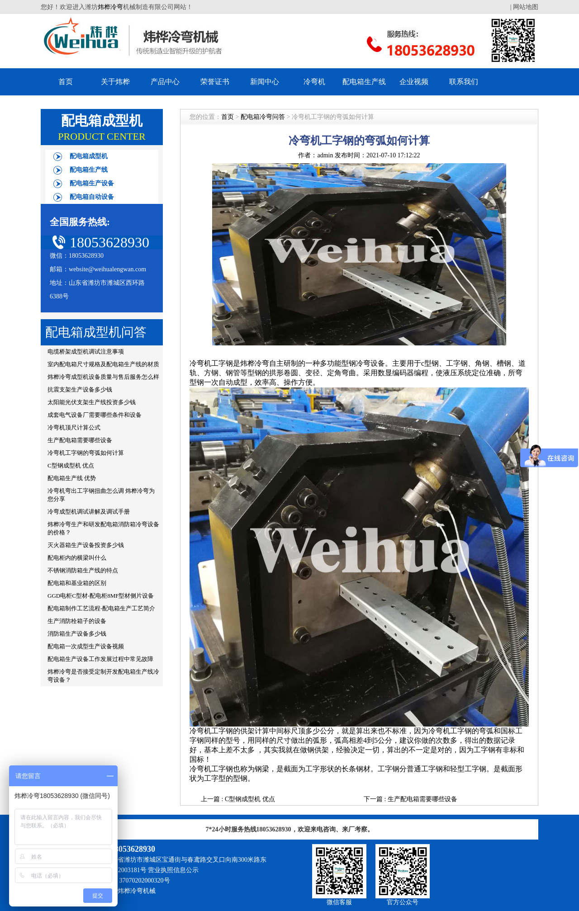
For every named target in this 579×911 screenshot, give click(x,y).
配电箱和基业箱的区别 (76, 583)
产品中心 (165, 81)
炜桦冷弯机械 (137, 890)
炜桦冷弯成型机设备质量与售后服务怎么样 (103, 376)
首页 (65, 81)
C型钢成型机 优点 (70, 465)
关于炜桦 (115, 81)
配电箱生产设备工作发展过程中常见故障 (100, 659)
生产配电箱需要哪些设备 (79, 440)
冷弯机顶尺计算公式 (73, 427)
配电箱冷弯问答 (263, 116)
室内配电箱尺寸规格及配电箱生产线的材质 (103, 364)
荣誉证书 (214, 81)
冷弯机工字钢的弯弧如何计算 (85, 452)
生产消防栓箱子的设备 (76, 621)
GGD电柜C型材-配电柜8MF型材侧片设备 (100, 595)
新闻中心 (264, 81)
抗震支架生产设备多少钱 (79, 389)
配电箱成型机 (89, 156)
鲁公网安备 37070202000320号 (128, 880)
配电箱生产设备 (92, 183)
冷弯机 (314, 81)
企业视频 (413, 81)
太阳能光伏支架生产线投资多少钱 (91, 402)
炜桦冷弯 (110, 7)
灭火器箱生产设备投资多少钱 (85, 545)
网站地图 (525, 7)
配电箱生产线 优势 (71, 478)
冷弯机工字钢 (211, 363)
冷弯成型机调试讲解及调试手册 (88, 511)
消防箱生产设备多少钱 (76, 633)
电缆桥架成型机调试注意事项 (85, 351)
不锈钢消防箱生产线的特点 (82, 570)
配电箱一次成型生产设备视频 (85, 646)
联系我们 (463, 81)
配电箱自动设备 (92, 197)
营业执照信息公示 (173, 870)
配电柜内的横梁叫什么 (76, 557)
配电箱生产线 (364, 81)
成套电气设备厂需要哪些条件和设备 (94, 414)
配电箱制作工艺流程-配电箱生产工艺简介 (101, 608)
